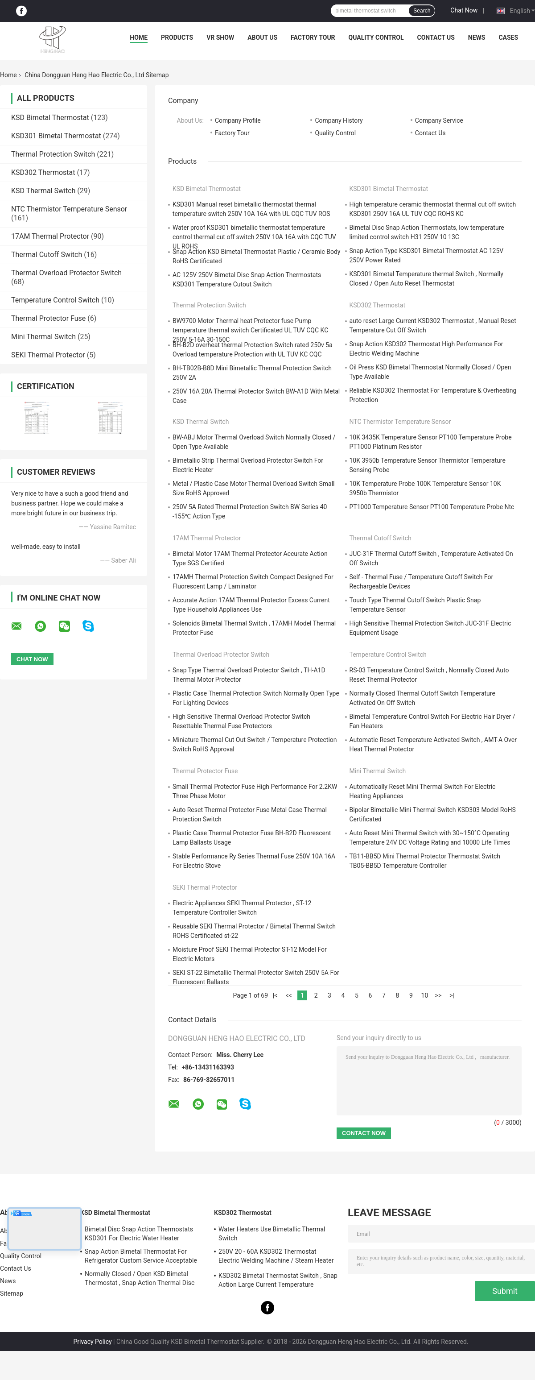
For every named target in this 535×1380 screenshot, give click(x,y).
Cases (508, 37)
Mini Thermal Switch (43, 336)
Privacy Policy (92, 1341)
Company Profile (238, 120)
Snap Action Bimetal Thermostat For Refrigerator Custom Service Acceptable (141, 1256)
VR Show (220, 37)
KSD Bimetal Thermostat (50, 117)
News (477, 37)
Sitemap (11, 1293)
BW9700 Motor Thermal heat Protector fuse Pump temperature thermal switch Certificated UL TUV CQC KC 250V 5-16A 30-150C (250, 330)
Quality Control (376, 37)
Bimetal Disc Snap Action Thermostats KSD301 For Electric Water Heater (139, 1234)
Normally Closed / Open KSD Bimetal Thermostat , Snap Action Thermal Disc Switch (139, 1279)
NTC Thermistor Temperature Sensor (69, 209)
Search (421, 11)
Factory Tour (313, 37)
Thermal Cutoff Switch (46, 254)
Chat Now (463, 10)
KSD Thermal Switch (43, 190)
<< (288, 995)
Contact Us (435, 37)
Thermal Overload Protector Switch (66, 273)
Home (139, 37)
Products (177, 37)
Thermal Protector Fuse (48, 318)
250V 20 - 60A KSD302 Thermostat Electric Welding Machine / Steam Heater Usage (276, 1257)
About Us (262, 37)
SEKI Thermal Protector (48, 355)
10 (424, 995)
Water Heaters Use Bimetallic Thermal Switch (271, 1234)
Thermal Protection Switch (53, 154)
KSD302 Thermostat (43, 172)
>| (451, 995)
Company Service (439, 120)
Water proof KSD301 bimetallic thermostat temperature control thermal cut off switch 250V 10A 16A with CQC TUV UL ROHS (254, 237)
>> (438, 995)
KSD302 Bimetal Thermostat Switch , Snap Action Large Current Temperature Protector (277, 1281)
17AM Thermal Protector (50, 236)
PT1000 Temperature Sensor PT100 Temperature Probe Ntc (432, 506)
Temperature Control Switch (55, 300)
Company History (338, 120)
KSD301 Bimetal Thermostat (56, 136)
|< (275, 995)
